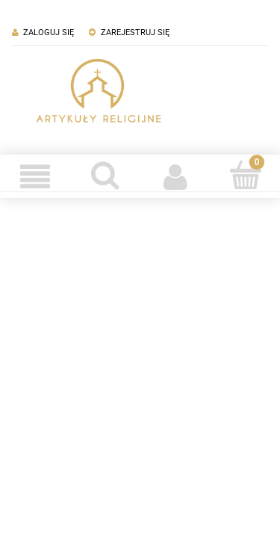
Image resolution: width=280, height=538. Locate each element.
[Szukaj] (105, 175)
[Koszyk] (245, 175)
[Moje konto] (175, 176)
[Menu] (35, 176)
